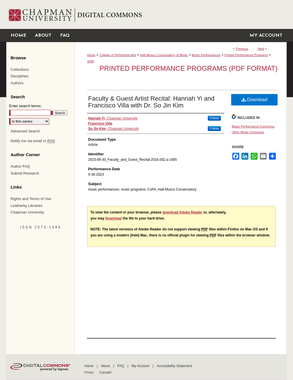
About (106, 366)
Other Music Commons (248, 132)
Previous (242, 48)
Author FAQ (20, 166)
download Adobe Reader (182, 212)
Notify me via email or (33, 141)
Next (261, 48)
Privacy (89, 372)
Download (254, 99)
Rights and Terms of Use (31, 199)
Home (91, 55)
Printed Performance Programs (246, 55)
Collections (20, 69)
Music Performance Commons (253, 126)
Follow (214, 118)
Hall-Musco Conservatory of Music (164, 55)
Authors (17, 83)
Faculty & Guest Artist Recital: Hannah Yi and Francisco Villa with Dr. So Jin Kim (151, 102)
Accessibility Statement (174, 366)
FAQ (121, 366)
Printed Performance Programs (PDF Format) (189, 68)
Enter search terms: (25, 106)
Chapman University (27, 212)
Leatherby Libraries (26, 205)
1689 (90, 61)
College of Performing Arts (117, 55)
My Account (141, 366)
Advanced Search (25, 131)
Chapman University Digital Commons (180, 14)
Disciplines (19, 76)
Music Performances (206, 55)
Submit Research (25, 173)
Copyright (105, 372)
